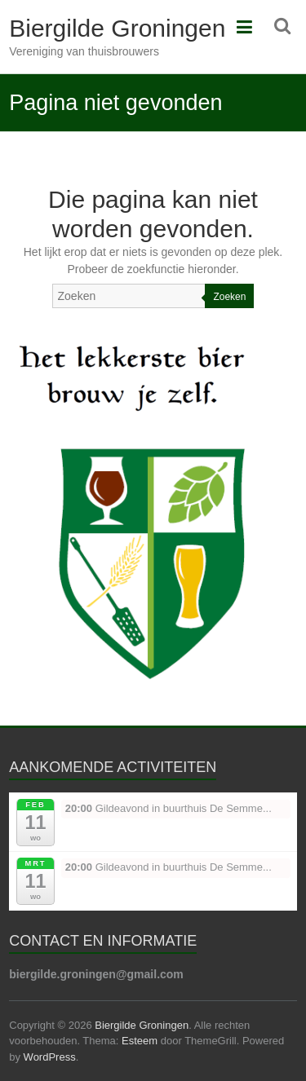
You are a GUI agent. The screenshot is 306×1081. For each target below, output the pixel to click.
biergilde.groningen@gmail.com (96, 974)
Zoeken (229, 296)
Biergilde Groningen (117, 28)
